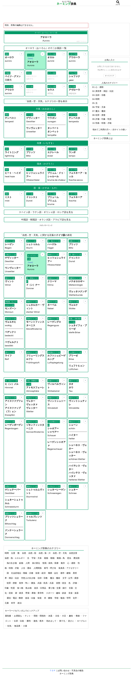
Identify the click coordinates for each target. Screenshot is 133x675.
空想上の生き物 (28, 578)
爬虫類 (77, 558)
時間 (7, 553)
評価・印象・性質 (103, 119)
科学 (13, 603)
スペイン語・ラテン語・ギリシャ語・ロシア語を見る (46, 212)
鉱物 (21, 563)
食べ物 (20, 588)
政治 (20, 603)
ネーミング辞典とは (103, 138)
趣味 (71, 616)
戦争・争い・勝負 (27, 583)
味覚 (40, 598)
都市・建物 (65, 573)
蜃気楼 (8, 616)
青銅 (78, 616)
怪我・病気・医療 (50, 563)
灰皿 (50, 616)
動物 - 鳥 (61, 558)
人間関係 (38, 568)
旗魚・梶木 (39, 621)
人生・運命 (26, 568)
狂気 (9, 626)
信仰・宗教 (43, 578)
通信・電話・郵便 (15, 598)
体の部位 (36, 563)
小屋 (25, 626)
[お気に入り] (21, 54)
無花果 (17, 626)
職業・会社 (53, 573)
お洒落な (18, 616)
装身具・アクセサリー (68, 568)
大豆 (64, 616)
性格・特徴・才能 (103, 123)
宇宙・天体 (37, 558)
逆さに (71, 621)
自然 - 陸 (32, 553)
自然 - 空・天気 (60, 553)
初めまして (51, 621)
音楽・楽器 (74, 593)
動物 (52, 558)
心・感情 (71, 563)
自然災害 (73, 553)
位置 (13, 553)
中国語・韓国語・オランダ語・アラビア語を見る (46, 219)
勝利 (29, 621)
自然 (24, 553)
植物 (46, 558)
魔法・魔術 (55, 578)
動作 (63, 563)
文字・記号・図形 (70, 578)
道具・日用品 (40, 588)
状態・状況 (61, 583)
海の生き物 (12, 563)
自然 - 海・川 (45, 553)
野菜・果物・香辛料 (35, 593)
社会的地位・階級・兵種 (22, 573)
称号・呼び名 (50, 568)
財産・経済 (41, 573)
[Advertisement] (66, 14)
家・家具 (19, 593)
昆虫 (69, 558)
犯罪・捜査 (12, 583)
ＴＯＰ (52, 670)
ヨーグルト (82, 621)
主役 (57, 616)
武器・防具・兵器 (46, 583)
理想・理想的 (40, 616)
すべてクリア (109, 76)
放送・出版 (30, 598)
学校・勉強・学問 (62, 598)
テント (28, 616)
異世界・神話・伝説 (104, 91)
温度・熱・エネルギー (15, 558)
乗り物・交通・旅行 (57, 588)
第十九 (62, 621)
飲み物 (29, 588)
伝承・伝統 (19, 621)
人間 (28, 563)
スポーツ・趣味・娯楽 (56, 593)
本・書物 (48, 598)
